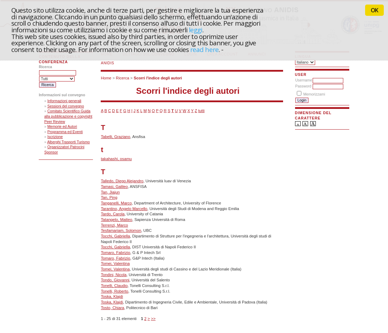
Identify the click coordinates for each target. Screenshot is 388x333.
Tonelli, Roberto (114, 291)
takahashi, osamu (116, 159)
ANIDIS (107, 63)
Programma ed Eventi (65, 132)
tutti (201, 111)
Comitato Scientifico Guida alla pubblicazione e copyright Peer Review (68, 116)
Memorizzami (314, 94)
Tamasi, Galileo (114, 186)
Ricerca (122, 78)
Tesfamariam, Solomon (121, 230)
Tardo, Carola (112, 214)
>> (153, 318)
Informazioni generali (64, 101)
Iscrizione (55, 137)
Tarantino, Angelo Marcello (124, 209)
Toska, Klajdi (112, 296)
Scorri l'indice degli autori (158, 78)
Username (303, 80)
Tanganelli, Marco (116, 203)
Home (106, 78)
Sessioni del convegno (65, 106)
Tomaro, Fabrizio (115, 252)
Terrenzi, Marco (114, 225)
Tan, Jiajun (110, 192)
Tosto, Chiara (112, 308)
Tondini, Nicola (113, 275)
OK (374, 10)
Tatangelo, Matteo (116, 219)
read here (204, 49)
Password (303, 86)
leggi (195, 29)
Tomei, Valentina (115, 263)
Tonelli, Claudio (114, 285)
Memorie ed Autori (62, 127)
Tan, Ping (109, 197)
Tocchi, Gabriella (115, 236)
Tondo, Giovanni (115, 280)
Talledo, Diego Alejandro (122, 181)
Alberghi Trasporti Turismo (68, 142)
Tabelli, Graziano (115, 137)
